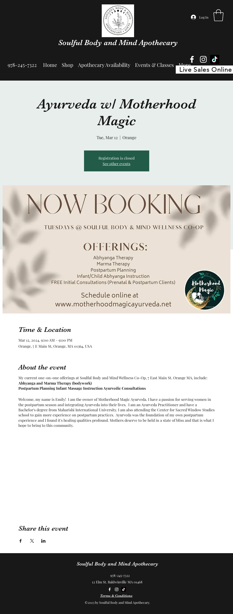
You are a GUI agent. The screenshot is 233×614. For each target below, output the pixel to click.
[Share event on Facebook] (20, 541)
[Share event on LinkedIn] (43, 541)
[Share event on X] (32, 541)
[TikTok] (214, 59)
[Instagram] (203, 59)
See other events (116, 163)
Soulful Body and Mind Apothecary (118, 42)
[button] (218, 15)
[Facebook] (191, 59)
